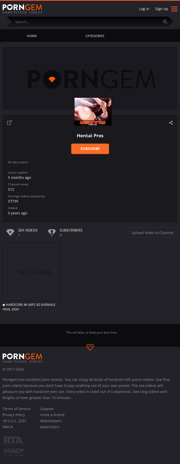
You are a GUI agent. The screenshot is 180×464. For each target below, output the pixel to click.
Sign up (161, 8)
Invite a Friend (52, 414)
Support (47, 408)
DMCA (8, 426)
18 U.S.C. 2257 (14, 420)
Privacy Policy (14, 414)
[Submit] (167, 21)
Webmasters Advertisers (50, 423)
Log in (144, 8)
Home (32, 36)
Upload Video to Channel (152, 232)
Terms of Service (16, 408)
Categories (94, 36)
